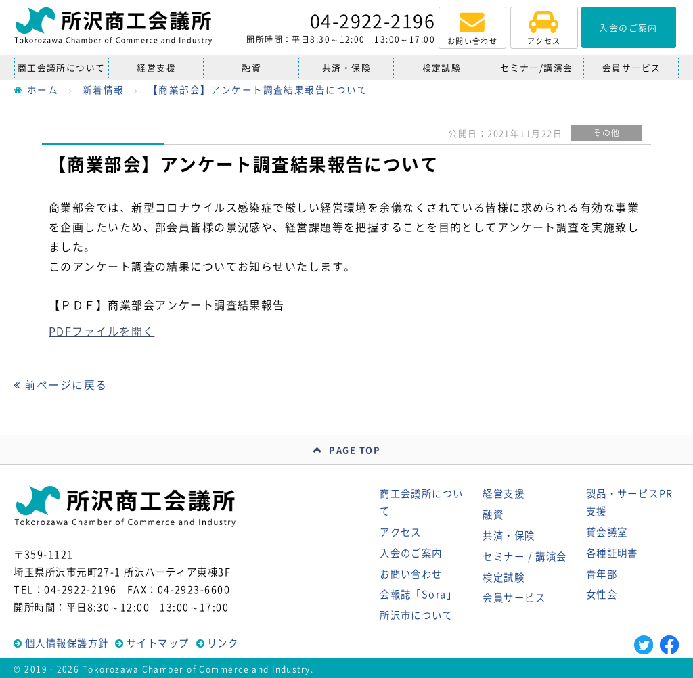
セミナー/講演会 (536, 67)
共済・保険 (346, 67)
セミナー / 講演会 (524, 556)
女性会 (601, 594)
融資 (251, 67)
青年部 (601, 573)
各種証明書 (612, 552)
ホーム (36, 89)
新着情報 (104, 89)
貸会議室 (607, 531)
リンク (222, 642)
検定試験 (442, 67)
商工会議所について (62, 67)
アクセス (401, 531)
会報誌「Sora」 (418, 594)
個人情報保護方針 (67, 642)
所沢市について (416, 615)
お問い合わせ (411, 573)
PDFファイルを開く (101, 331)
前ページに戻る (60, 384)
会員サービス (631, 67)
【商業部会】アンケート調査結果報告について (257, 89)
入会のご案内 (411, 552)
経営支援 (156, 67)
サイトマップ (158, 642)
